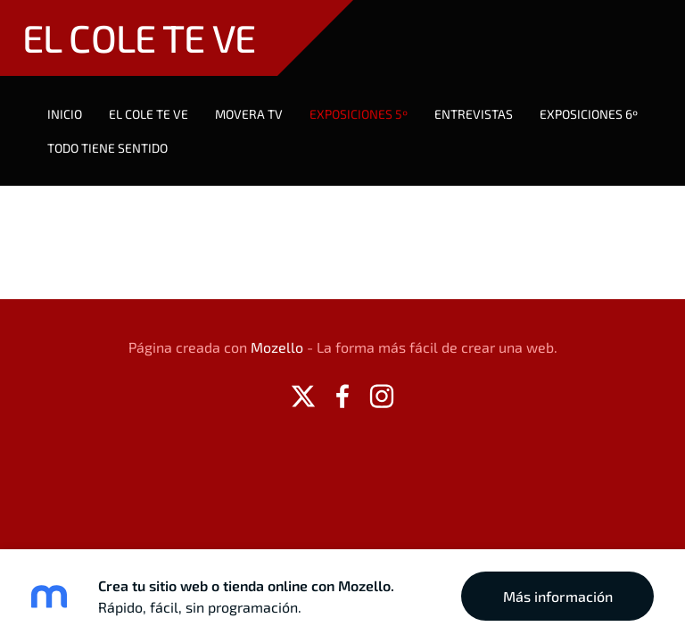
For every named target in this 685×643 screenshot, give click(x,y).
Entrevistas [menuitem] (473, 113)
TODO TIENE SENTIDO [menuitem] (107, 147)
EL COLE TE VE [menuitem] (148, 113)
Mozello (277, 346)
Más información (558, 596)
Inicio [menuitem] (64, 113)
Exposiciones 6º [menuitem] (589, 113)
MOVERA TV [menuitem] (249, 113)
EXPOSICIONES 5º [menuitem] (358, 113)
